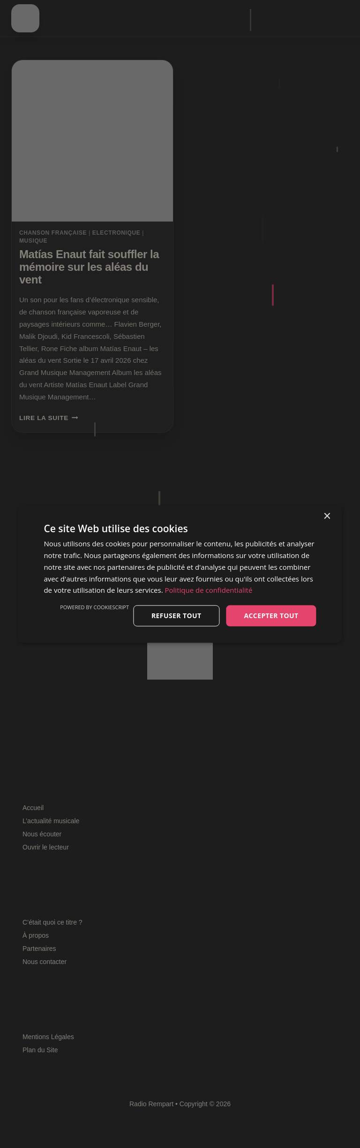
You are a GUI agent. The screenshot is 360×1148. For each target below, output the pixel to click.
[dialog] (180, 574)
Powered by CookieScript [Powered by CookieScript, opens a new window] (94, 607)
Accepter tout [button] (271, 615)
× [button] (326, 516)
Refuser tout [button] (176, 615)
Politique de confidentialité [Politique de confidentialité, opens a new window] (209, 590)
